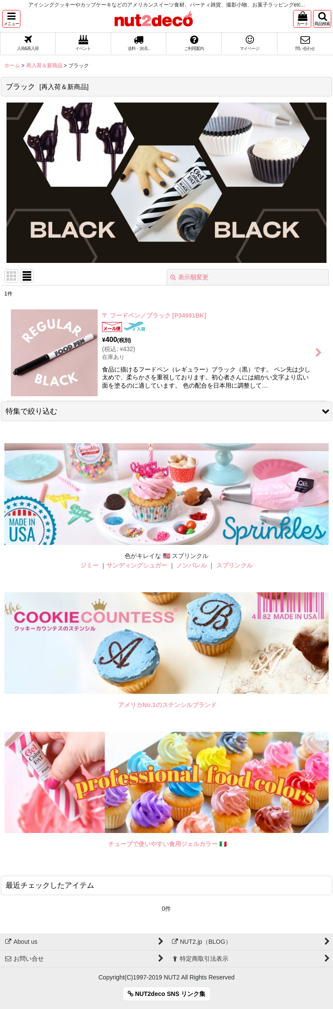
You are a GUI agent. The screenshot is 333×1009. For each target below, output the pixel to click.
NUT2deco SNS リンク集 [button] (166, 993)
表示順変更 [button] (189, 277)
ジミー (89, 565)
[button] (11, 19)
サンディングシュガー (136, 565)
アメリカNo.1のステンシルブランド (167, 704)
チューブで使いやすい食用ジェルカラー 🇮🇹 (167, 843)
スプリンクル (234, 565)
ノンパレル (191, 565)
